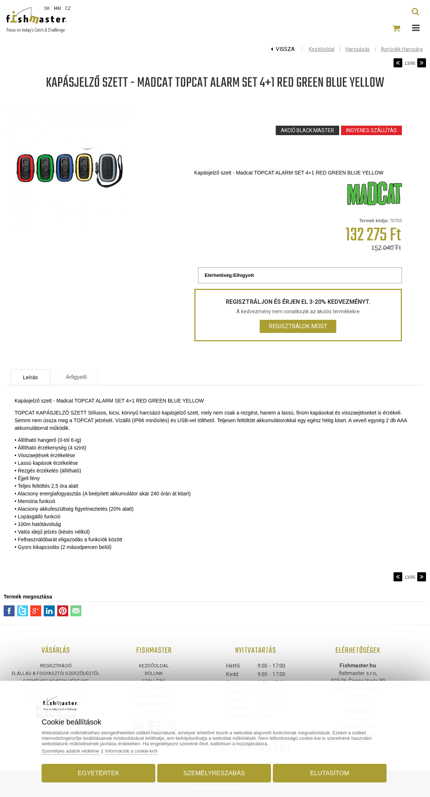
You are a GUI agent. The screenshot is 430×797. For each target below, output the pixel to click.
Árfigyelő (79, 377)
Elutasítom (328, 772)
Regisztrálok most (298, 326)
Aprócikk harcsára (402, 49)
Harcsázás (357, 49)
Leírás (31, 377)
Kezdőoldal (321, 49)
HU (57, 8)
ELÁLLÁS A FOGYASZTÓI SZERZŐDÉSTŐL (56, 673)
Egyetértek (99, 772)
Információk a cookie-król (133, 750)
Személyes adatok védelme (72, 750)
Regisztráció (56, 665)
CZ (68, 8)
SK (47, 8)
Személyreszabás (214, 772)
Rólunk (154, 673)
